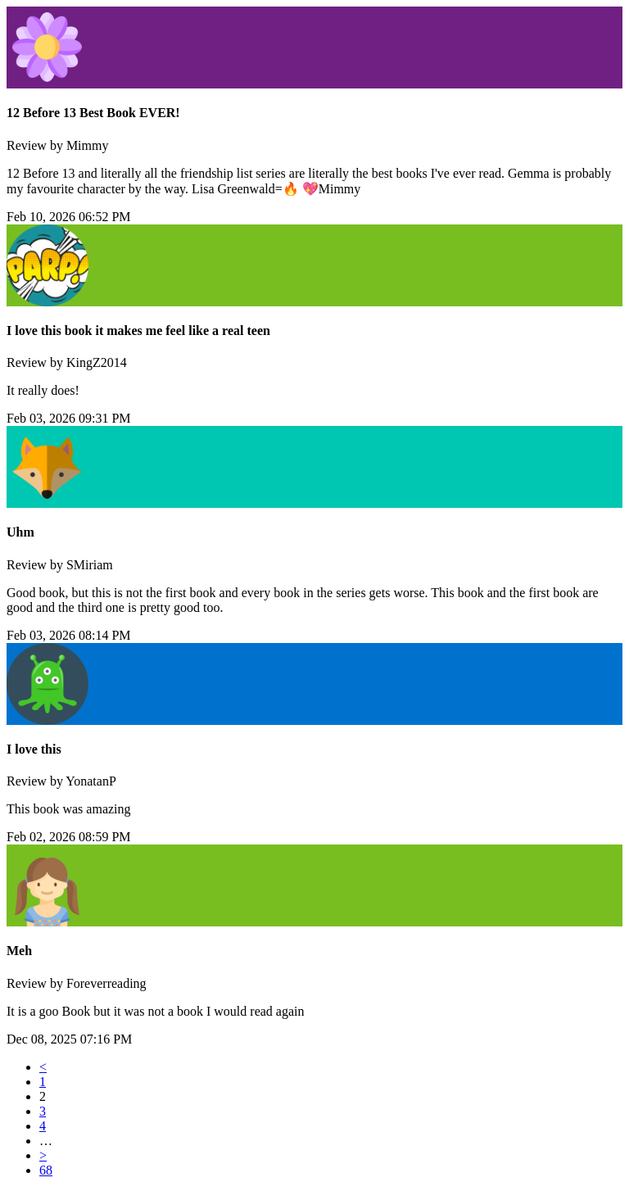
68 (45, 1170)
